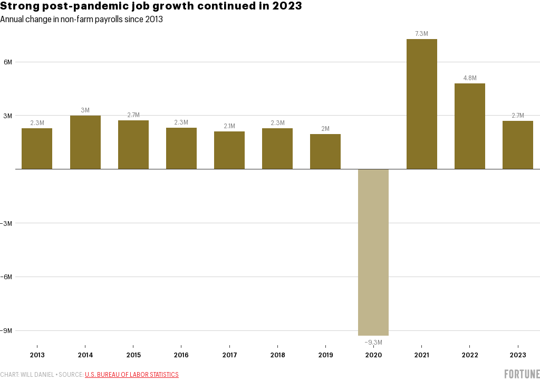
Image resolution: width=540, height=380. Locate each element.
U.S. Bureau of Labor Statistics (132, 375)
